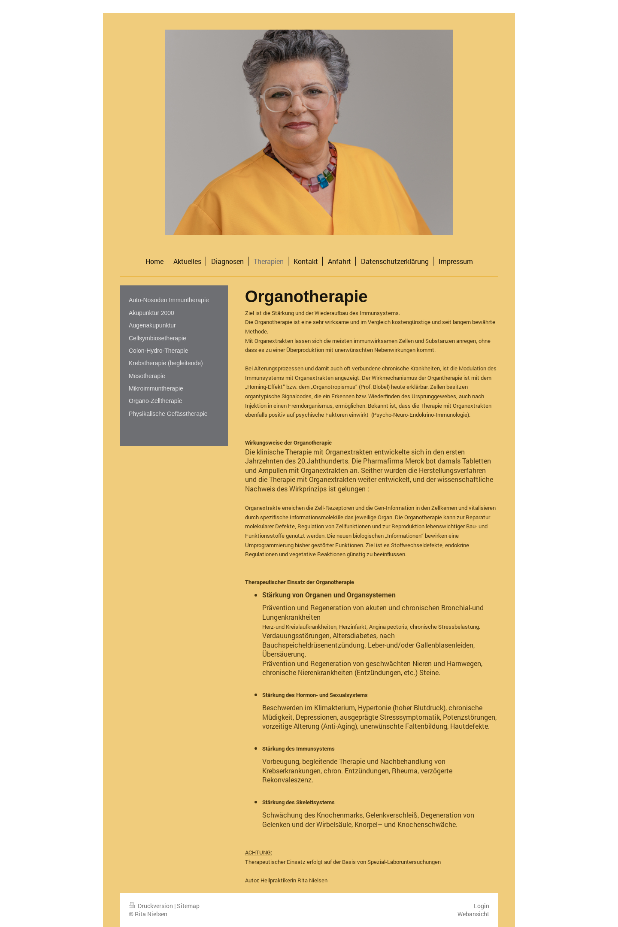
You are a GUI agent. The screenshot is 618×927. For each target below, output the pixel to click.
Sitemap (188, 906)
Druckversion (151, 906)
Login (481, 906)
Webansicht (473, 914)
